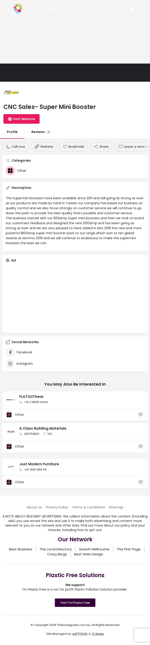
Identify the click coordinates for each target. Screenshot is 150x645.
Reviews (41, 132)
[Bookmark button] (140, 414)
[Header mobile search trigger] (142, 9)
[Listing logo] (11, 93)
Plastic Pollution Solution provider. (101, 589)
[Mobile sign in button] (132, 9)
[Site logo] (35, 9)
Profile (12, 132)
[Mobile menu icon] (8, 9)
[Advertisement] (75, 32)
